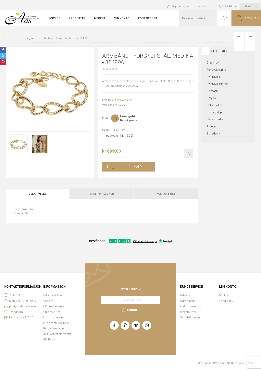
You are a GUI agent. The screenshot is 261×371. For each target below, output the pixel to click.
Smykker (212, 98)
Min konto (225, 295)
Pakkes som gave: (114, 130)
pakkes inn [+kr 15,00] (119, 135)
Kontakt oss (166, 193)
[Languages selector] (250, 6)
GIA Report (49, 339)
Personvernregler (54, 328)
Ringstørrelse (188, 311)
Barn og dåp (214, 112)
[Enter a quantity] (106, 167)
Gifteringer (213, 62)
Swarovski (213, 76)
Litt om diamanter (54, 306)
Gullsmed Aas (52, 311)
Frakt (105, 118)
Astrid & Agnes (123, 99)
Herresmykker (215, 119)
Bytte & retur (187, 300)
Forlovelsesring (216, 69)
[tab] (38, 193)
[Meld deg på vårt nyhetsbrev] (130, 300)
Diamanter (213, 91)
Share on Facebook (3, 50)
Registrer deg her (180, 6)
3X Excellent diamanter (57, 334)
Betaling (185, 295)
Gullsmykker (214, 105)
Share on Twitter (3, 56)
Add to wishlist (188, 153)
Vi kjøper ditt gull (53, 295)
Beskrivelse (37, 193)
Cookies (48, 300)
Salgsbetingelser (190, 317)
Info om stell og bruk (56, 323)
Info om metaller (53, 317)
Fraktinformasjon (191, 306)
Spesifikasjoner (102, 193)
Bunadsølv (213, 133)
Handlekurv (226, 300)
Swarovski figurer (217, 83)
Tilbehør (212, 126)
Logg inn (206, 6)
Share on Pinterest (3, 62)
